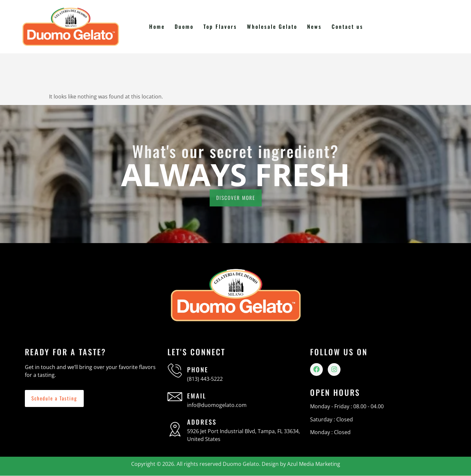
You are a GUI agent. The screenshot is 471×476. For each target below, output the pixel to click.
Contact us (347, 26)
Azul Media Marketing (313, 463)
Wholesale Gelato (273, 26)
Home (159, 26)
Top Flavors (222, 26)
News (315, 26)
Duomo (186, 26)
